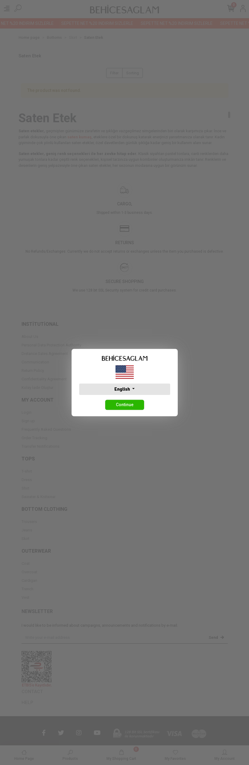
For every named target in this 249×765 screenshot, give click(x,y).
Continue (124, 404)
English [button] (122, 389)
